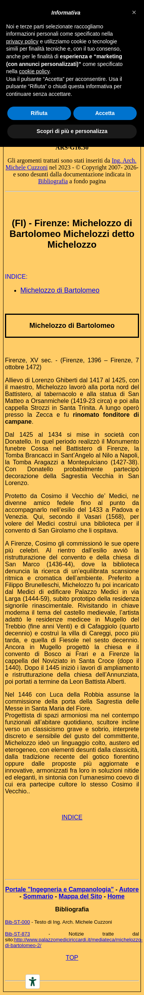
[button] (134, 12)
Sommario (38, 896)
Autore (129, 889)
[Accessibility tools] (32, 981)
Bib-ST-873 (17, 934)
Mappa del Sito (80, 896)
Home (116, 896)
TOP (72, 957)
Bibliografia (53, 181)
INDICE (71, 817)
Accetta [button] (105, 113)
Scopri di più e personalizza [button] (71, 131)
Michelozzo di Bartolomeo (59, 290)
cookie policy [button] (34, 71)
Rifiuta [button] (39, 113)
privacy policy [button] (22, 41)
